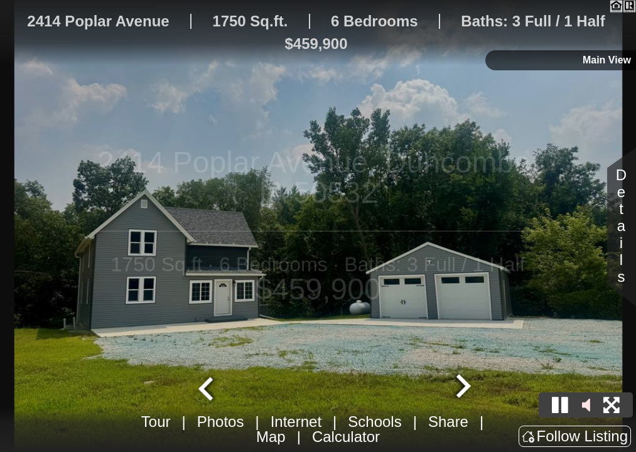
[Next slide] (461, 387)
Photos (220, 421)
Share (448, 421)
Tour (156, 421)
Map (271, 436)
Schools (374, 421)
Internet (296, 421)
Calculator (346, 436)
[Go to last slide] (207, 387)
